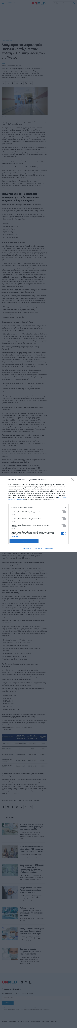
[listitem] (38, 507)
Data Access (38, 548)
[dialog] (38, 514)
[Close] (73, 480)
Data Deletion (27, 548)
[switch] (63, 511)
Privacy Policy (49, 548)
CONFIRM (24, 541)
